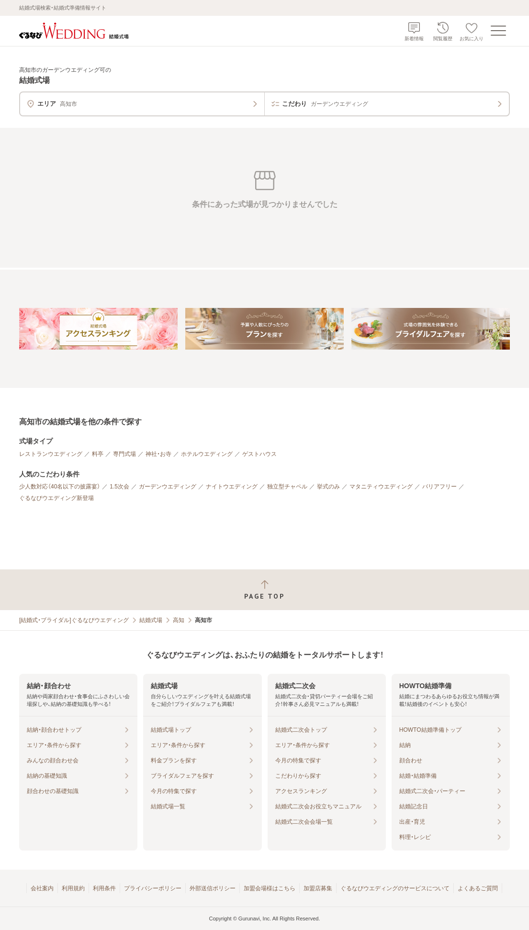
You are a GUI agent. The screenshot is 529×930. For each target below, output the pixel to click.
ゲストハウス (259, 454)
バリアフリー (439, 486)
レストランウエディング (50, 454)
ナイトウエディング (232, 486)
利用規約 (73, 888)
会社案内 (42, 888)
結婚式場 (150, 620)
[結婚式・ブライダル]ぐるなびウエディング (74, 620)
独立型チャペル (287, 486)
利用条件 (104, 888)
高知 (178, 620)
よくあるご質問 (478, 888)
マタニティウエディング (381, 486)
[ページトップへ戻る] (264, 589)
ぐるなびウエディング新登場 (56, 498)
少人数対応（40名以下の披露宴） (59, 486)
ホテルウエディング (207, 454)
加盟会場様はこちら (269, 888)
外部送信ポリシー (213, 888)
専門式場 (124, 454)
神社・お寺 (158, 454)
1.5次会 (119, 486)
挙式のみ (328, 486)
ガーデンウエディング (167, 486)
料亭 (97, 454)
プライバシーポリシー (152, 888)
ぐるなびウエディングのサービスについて (395, 888)
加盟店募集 (318, 888)
